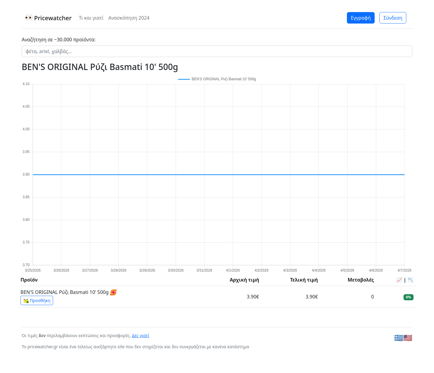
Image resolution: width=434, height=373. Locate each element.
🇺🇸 (407, 338)
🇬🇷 (398, 338)
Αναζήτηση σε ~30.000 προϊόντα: (59, 39)
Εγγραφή (361, 17)
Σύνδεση (392, 17)
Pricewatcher (48, 18)
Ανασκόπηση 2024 (128, 17)
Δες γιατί (140, 335)
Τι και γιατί (91, 17)
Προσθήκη (36, 301)
